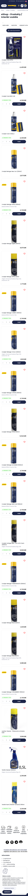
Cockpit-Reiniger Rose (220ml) (11, 623)
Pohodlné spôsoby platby (9, 830)
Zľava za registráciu (16, 830)
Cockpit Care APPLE (7, 60)
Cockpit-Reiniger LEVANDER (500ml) (12, 465)
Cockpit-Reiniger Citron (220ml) (11, 352)
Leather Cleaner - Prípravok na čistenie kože (13, 731)
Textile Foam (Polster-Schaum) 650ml (13, 804)
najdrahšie (14, 25)
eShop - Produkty (10, 10)
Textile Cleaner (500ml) (9, 770)
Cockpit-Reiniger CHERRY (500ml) (11, 313)
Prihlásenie (12, 1)
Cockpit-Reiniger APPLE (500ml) (11, 204)
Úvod (2, 10)
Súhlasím (7, 892)
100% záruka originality (24, 830)
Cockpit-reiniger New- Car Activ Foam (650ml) (13, 544)
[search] (22, 5)
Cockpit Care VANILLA (8, 134)
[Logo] (14, 6)
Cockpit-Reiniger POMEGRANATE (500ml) (14, 583)
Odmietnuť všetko (9, 888)
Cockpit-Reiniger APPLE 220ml (10, 276)
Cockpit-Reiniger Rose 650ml (10, 656)
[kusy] (6, 104)
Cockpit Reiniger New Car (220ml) (12, 171)
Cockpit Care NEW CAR (8, 96)
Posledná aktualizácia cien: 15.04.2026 (15, 850)
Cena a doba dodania (3, 830)
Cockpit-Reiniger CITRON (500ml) (11, 393)
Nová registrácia (20, 1)
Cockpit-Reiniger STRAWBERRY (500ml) (13, 692)
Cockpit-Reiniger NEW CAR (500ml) (12, 504)
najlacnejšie (5, 25)
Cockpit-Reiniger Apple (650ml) (11, 243)
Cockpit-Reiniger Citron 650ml (11, 432)
